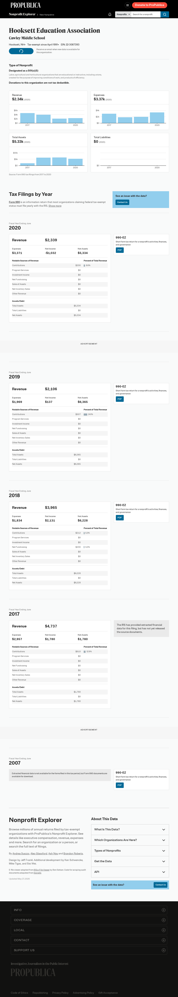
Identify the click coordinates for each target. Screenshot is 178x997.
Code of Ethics (19, 992)
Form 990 (14, 202)
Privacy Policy (60, 992)
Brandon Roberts (73, 853)
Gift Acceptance (108, 992)
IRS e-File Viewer (41, 870)
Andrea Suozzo (20, 853)
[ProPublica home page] (33, 972)
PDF (120, 250)
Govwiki (37, 873)
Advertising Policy (83, 992)
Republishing (40, 992)
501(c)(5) (33, 70)
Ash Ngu (53, 853)
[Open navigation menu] (128, 5)
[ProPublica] (26, 5)
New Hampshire (47, 14)
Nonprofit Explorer (22, 14)
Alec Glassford (39, 853)
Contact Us (122, 202)
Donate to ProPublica (149, 5)
